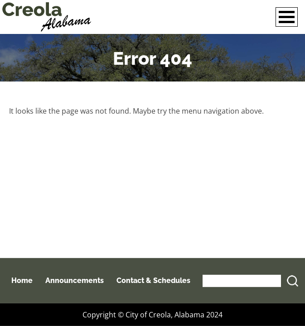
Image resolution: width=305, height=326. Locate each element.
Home (22, 280)
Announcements (74, 280)
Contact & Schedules (153, 280)
